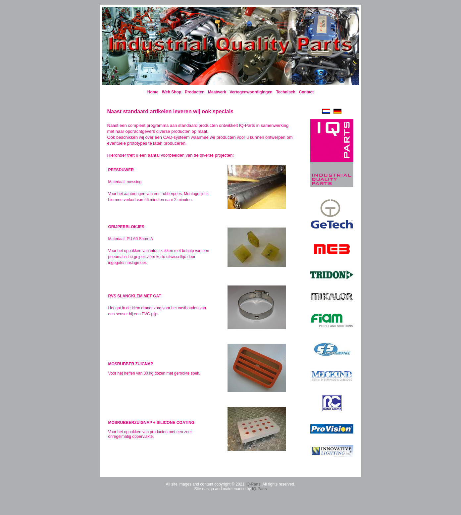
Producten (194, 92)
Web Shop (171, 92)
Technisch (285, 92)
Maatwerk (217, 92)
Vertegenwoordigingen (251, 92)
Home (152, 92)
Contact (306, 92)
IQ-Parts (252, 484)
